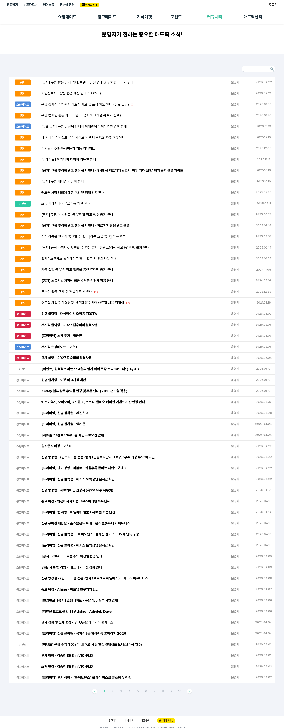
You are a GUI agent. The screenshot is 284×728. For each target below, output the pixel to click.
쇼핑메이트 (67, 16)
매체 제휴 (128, 720)
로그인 (273, 4)
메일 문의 (145, 720)
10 (179, 691)
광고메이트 (107, 16)
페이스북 (48, 4)
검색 (271, 69)
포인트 (176, 16)
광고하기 (12, 4)
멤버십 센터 (67, 4)
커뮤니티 (214, 16)
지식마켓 (144, 16)
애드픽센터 (253, 16)
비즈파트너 (30, 4)
